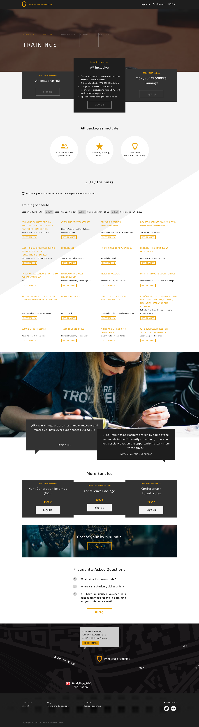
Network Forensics (71, 296)
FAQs (49, 702)
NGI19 (171, 4)
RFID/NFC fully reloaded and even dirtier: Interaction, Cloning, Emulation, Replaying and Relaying (158, 301)
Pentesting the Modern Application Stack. (113, 298)
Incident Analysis (110, 273)
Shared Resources (92, 705)
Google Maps (90, 643)
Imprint (25, 705)
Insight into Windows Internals (157, 273)
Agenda (145, 4)
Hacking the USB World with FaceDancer (155, 249)
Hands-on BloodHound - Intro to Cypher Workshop (40, 275)
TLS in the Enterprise (72, 328)
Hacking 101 (67, 247)
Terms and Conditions (58, 705)
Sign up (47, 510)
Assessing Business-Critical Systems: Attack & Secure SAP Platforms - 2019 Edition (37, 225)
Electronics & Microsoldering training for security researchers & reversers (38, 251)
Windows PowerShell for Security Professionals (154, 330)
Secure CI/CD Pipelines (34, 328)
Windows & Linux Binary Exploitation (113, 330)
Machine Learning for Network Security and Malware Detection (39, 298)
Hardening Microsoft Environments (73, 275)
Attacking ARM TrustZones (75, 222)
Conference (159, 4)
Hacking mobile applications (116, 247)
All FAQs (99, 612)
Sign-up (99, 546)
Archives (87, 702)
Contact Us (27, 702)
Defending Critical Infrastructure (111, 224)
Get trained (29, 237)
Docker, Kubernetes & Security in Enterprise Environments (158, 224)
